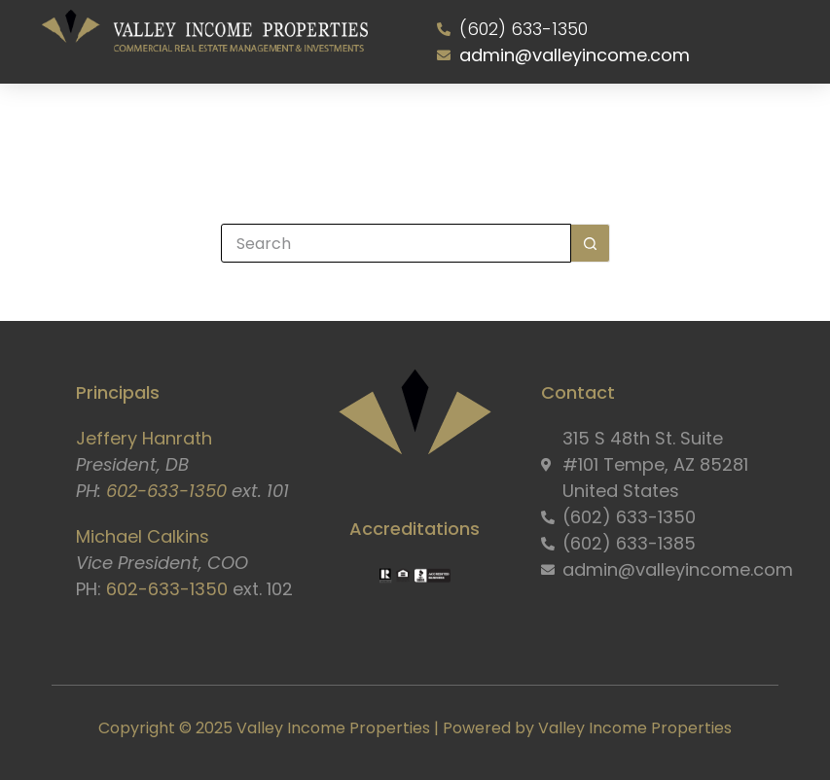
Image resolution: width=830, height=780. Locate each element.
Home (127, 124)
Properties (352, 124)
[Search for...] (396, 243)
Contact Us (675, 124)
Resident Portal (573, 124)
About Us (192, 124)
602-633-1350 (166, 491)
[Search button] (590, 243)
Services (274, 124)
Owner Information (456, 124)
